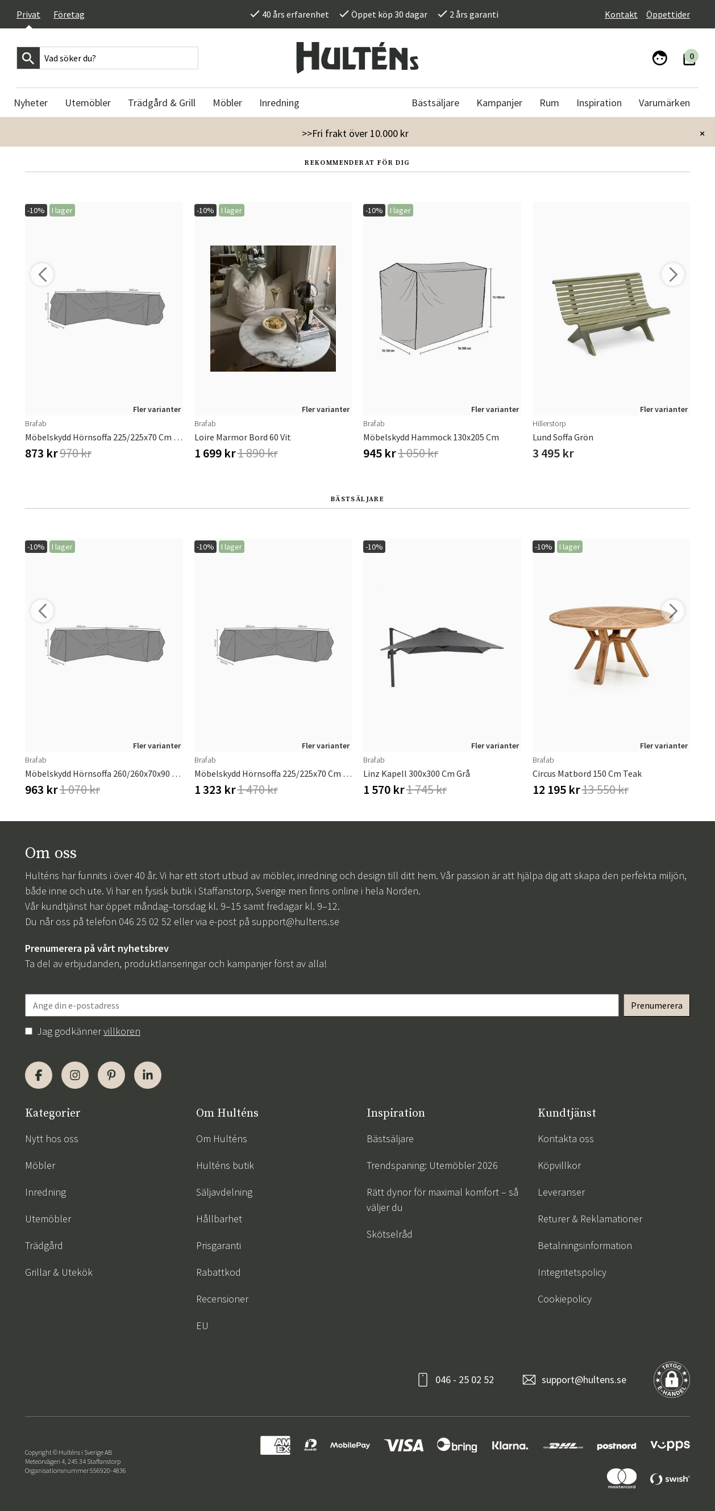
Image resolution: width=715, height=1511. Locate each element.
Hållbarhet (219, 1218)
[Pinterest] (111, 1075)
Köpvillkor (559, 1165)
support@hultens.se (295, 921)
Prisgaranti (218, 1245)
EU (202, 1325)
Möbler (40, 1165)
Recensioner (222, 1298)
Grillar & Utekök (59, 1272)
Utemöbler (48, 1218)
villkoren (121, 1031)
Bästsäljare (390, 1138)
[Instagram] (75, 1075)
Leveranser (561, 1191)
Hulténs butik (225, 1165)
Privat (28, 14)
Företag (69, 14)
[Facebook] (38, 1075)
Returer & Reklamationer (590, 1218)
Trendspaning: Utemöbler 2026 (432, 1165)
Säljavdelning (224, 1191)
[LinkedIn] (147, 1075)
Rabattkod (218, 1272)
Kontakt (621, 14)
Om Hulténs (221, 1138)
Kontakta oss (566, 1138)
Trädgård (44, 1245)
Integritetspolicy (572, 1272)
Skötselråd (390, 1234)
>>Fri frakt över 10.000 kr (355, 133)
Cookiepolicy (565, 1298)
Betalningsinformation (585, 1245)
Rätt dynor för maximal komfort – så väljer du (442, 1199)
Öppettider (668, 14)
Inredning (45, 1191)
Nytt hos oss (51, 1138)
